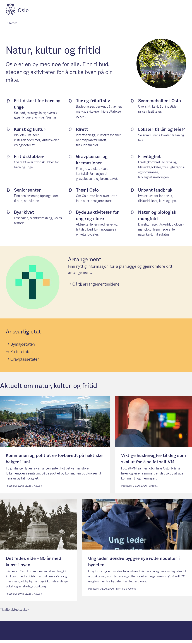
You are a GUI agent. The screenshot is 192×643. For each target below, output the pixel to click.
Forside (13, 23)
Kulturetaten (21, 352)
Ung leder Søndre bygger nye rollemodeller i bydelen (134, 564)
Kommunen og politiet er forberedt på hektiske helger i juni (54, 460)
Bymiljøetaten (22, 344)
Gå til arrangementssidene (95, 284)
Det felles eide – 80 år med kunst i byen (33, 564)
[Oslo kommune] (17, 14)
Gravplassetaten (25, 359)
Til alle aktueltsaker (14, 612)
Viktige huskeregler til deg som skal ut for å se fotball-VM (153, 460)
